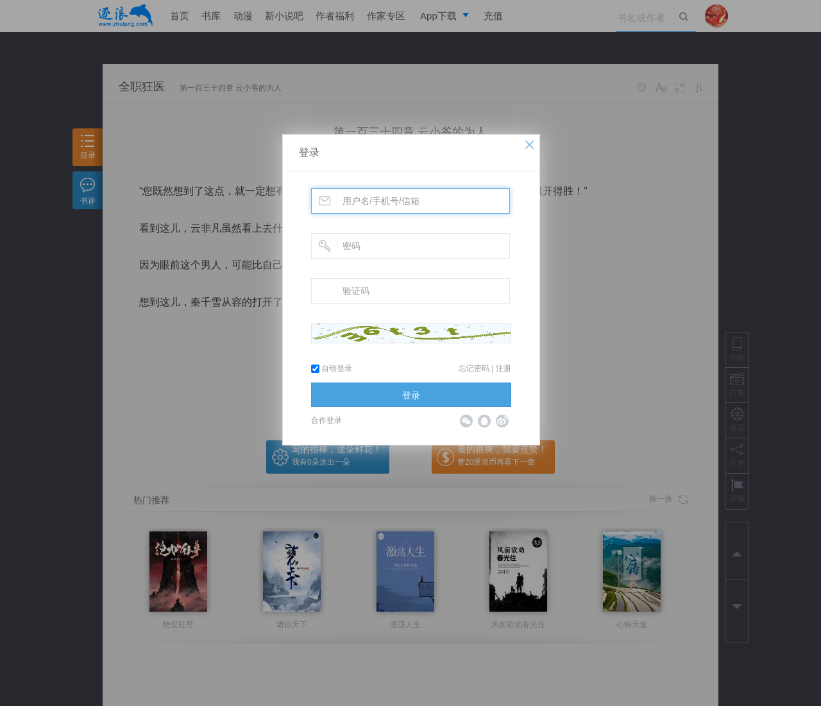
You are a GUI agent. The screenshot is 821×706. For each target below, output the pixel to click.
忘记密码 (474, 368)
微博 (502, 421)
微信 (466, 421)
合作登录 (326, 420)
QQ (484, 421)
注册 (503, 368)
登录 (309, 152)
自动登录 (331, 368)
